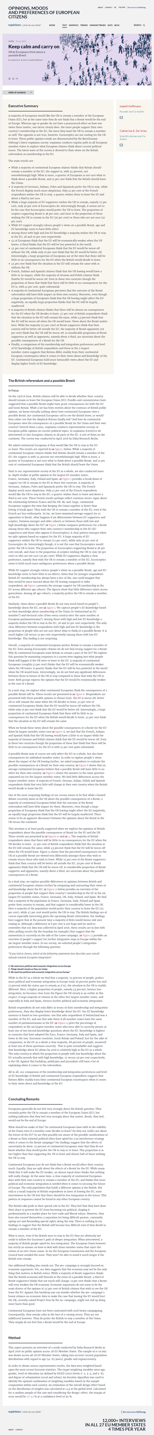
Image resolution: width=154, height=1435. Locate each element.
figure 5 (51, 607)
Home (52, 25)
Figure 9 (51, 773)
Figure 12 (52, 889)
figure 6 (80, 694)
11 (70, 836)
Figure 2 (67, 478)
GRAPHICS (73, 25)
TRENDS (84, 25)
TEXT (64, 25)
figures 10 (54, 836)
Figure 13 (88, 935)
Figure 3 (54, 525)
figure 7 (60, 731)
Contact (108, 7)
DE (115, 7)
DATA (110, 25)
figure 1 (59, 449)
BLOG (116, 25)
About (100, 7)
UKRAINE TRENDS (98, 25)
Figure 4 (33, 585)
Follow (122, 7)
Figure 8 (84, 765)
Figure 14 (63, 1023)
